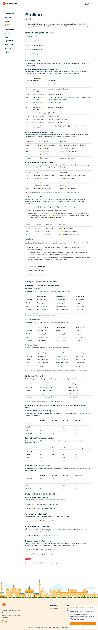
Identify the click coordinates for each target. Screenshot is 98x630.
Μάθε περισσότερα (83, 627)
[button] (89, 4)
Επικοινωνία (54, 608)
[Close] (95, 607)
